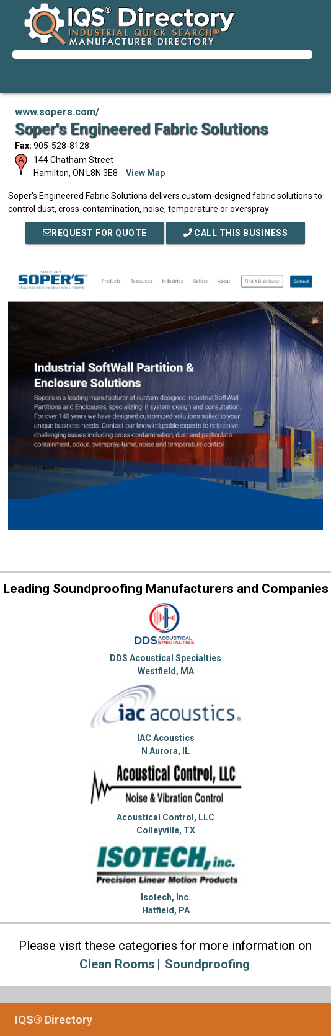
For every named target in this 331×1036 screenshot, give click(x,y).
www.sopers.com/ (57, 112)
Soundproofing (207, 964)
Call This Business (235, 233)
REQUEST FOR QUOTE (95, 233)
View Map (145, 173)
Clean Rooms (117, 964)
